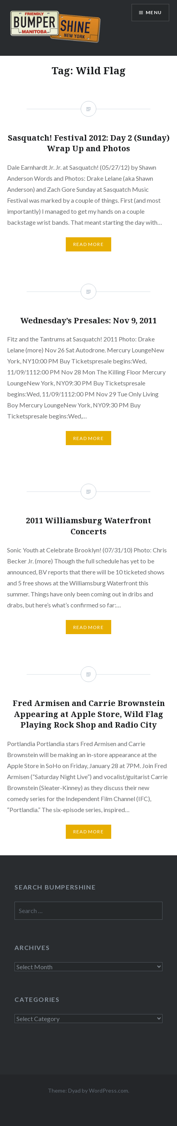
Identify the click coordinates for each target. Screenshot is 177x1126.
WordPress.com (108, 1090)
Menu (154, 12)
